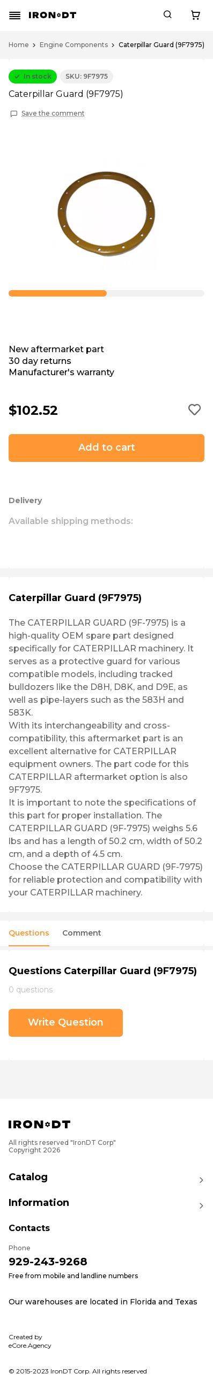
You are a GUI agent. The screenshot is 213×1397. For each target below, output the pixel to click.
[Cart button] (195, 15)
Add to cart (106, 447)
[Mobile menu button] (15, 15)
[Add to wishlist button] (195, 410)
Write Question (66, 1022)
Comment (81, 933)
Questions (29, 933)
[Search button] (167, 15)
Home (19, 45)
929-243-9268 (48, 1261)
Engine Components (74, 45)
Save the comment (53, 113)
